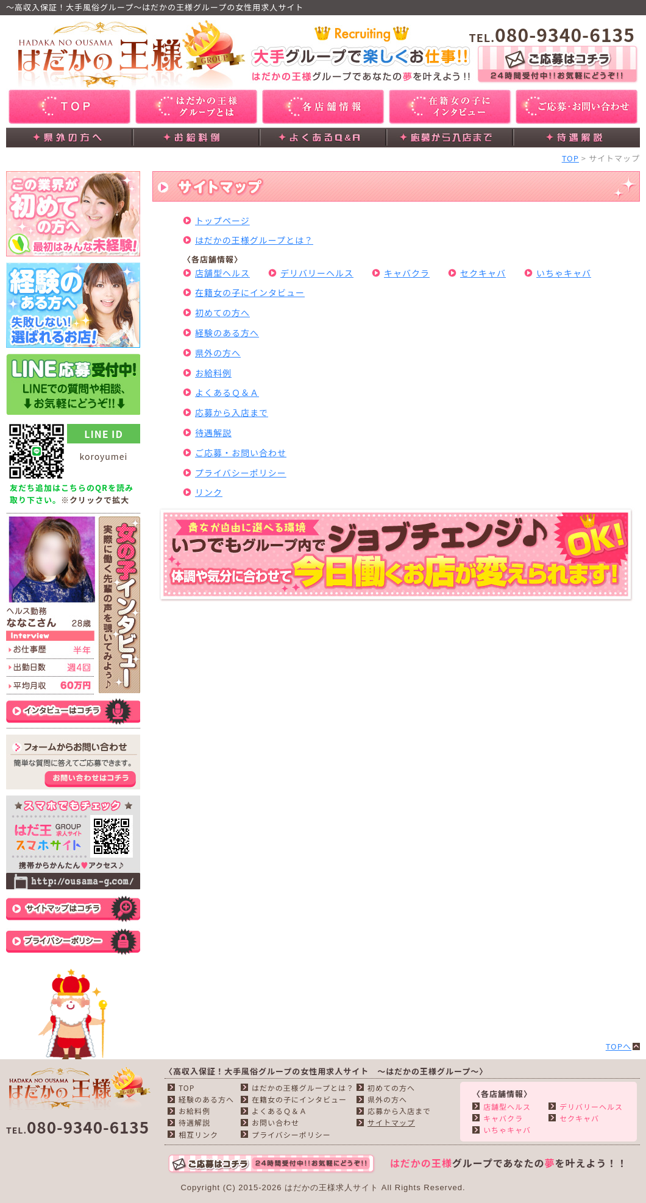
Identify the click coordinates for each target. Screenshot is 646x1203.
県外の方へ (218, 353)
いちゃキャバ (563, 273)
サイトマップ (391, 1122)
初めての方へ (222, 312)
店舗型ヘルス (222, 273)
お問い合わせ (275, 1122)
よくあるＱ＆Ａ (227, 392)
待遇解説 (213, 432)
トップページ (222, 220)
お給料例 (213, 373)
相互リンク (198, 1134)
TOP (570, 158)
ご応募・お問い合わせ (240, 452)
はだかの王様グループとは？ (254, 240)
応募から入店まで (231, 412)
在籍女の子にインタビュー (250, 292)
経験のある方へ (227, 332)
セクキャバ (483, 273)
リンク (208, 492)
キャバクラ (407, 273)
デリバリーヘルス (316, 273)
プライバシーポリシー (240, 473)
